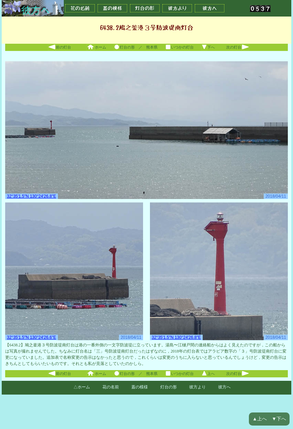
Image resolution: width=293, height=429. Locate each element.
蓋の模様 (112, 8)
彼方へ (209, 8)
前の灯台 (59, 47)
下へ (208, 47)
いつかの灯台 (179, 47)
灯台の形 (144, 8)
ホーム (96, 47)
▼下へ (279, 418)
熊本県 (152, 47)
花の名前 (80, 8)
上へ (208, 374)
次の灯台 (237, 47)
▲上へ (259, 418)
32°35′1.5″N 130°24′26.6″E (31, 337)
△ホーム (81, 387)
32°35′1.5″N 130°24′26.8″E (31, 196)
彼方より (177, 8)
